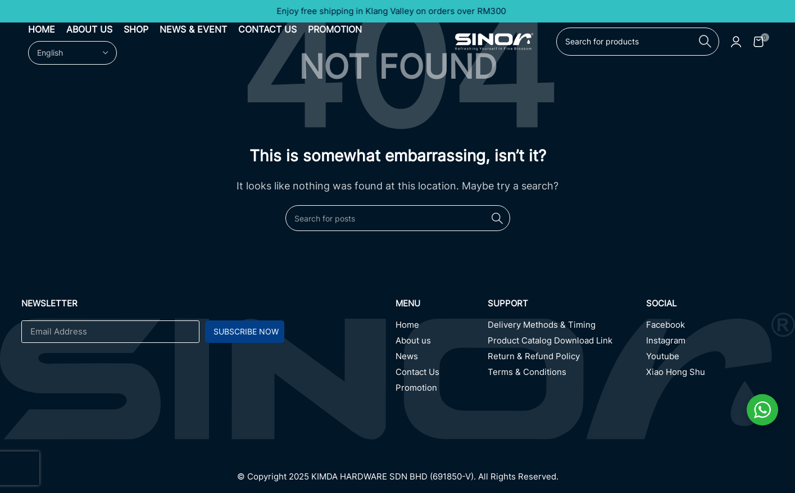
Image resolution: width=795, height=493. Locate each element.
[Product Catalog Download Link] (567, 343)
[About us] (442, 343)
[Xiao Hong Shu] (710, 375)
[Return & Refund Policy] (567, 359)
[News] (442, 359)
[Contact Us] (442, 375)
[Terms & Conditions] (567, 375)
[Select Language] (72, 55)
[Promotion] (442, 391)
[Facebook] (710, 328)
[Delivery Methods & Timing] (567, 328)
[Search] (637, 44)
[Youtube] (710, 359)
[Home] (442, 328)
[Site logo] (494, 42)
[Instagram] (710, 343)
